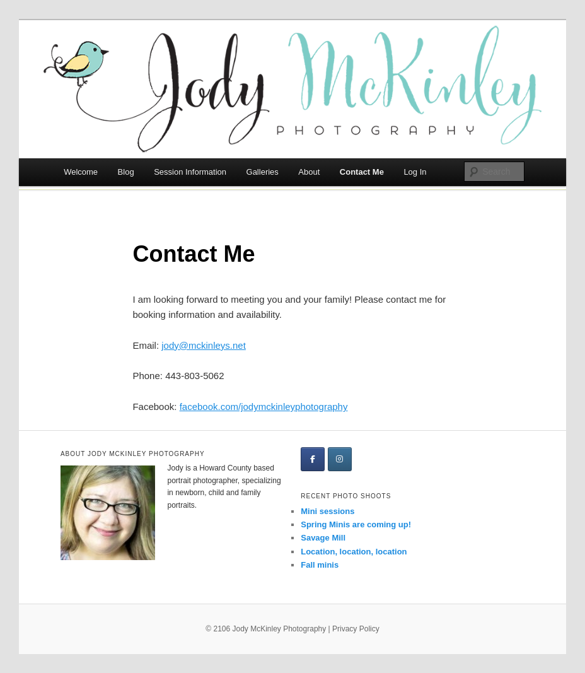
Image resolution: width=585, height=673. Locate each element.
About (309, 172)
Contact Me (362, 172)
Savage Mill (323, 537)
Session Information (190, 172)
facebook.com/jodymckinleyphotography (264, 406)
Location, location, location (354, 551)
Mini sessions (327, 511)
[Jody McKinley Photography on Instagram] (340, 459)
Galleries (262, 172)
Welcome (81, 172)
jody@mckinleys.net (203, 345)
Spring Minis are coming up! (356, 524)
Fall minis (320, 565)
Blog (126, 172)
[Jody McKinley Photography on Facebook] (313, 459)
